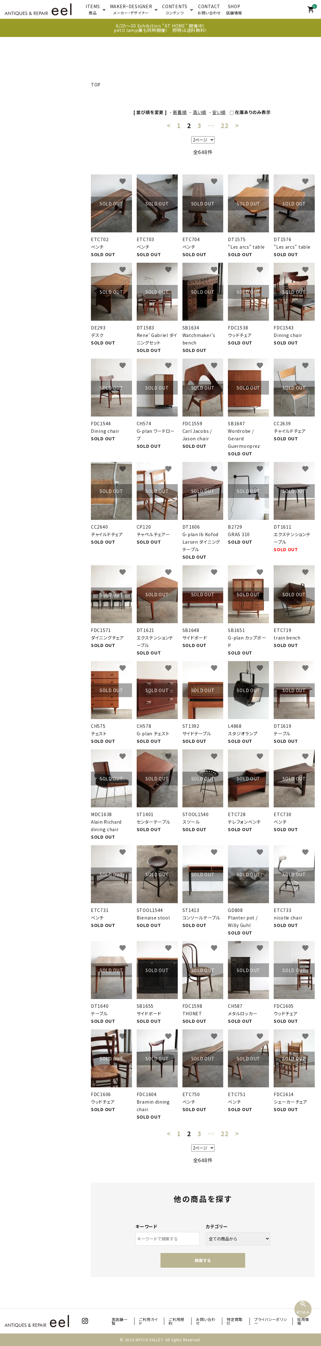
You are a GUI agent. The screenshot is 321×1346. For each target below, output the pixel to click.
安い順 (219, 112)
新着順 (180, 112)
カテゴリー (217, 1226)
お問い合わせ (206, 1321)
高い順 (199, 112)
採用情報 (303, 1321)
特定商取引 (235, 1321)
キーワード (146, 1226)
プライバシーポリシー (270, 1321)
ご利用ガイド (148, 1321)
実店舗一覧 (120, 1321)
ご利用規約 (176, 1321)
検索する (203, 1260)
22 (225, 125)
